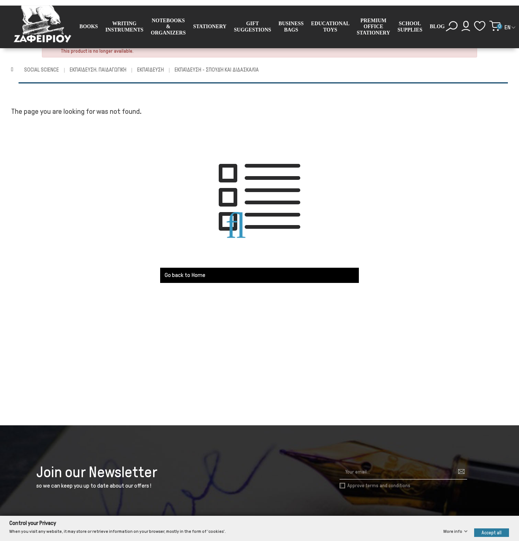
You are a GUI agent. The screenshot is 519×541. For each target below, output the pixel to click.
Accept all (492, 532)
